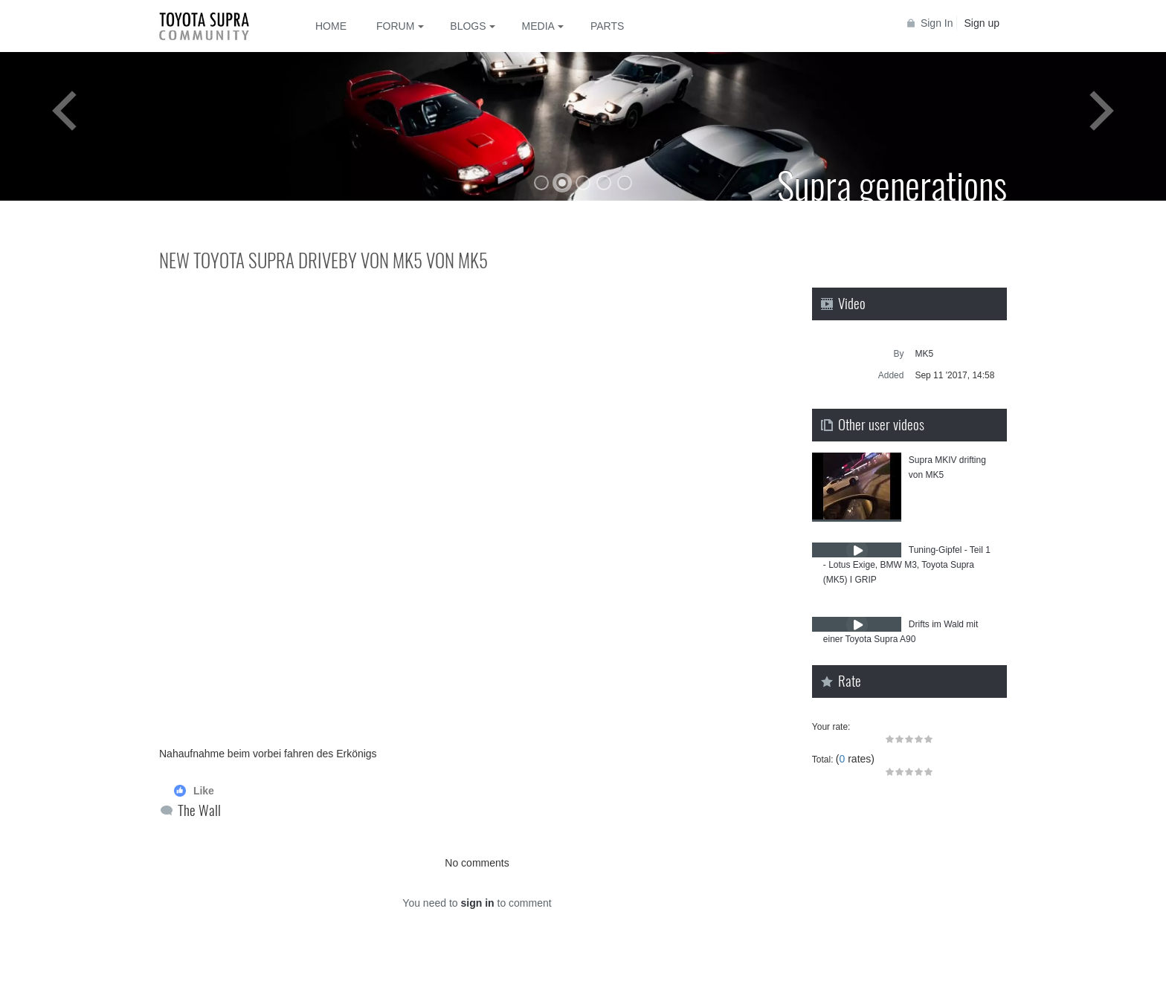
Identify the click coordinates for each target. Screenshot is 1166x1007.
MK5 (924, 354)
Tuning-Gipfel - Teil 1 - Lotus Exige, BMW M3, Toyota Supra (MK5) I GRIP (907, 565)
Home (331, 26)
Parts (607, 26)
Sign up (981, 23)
